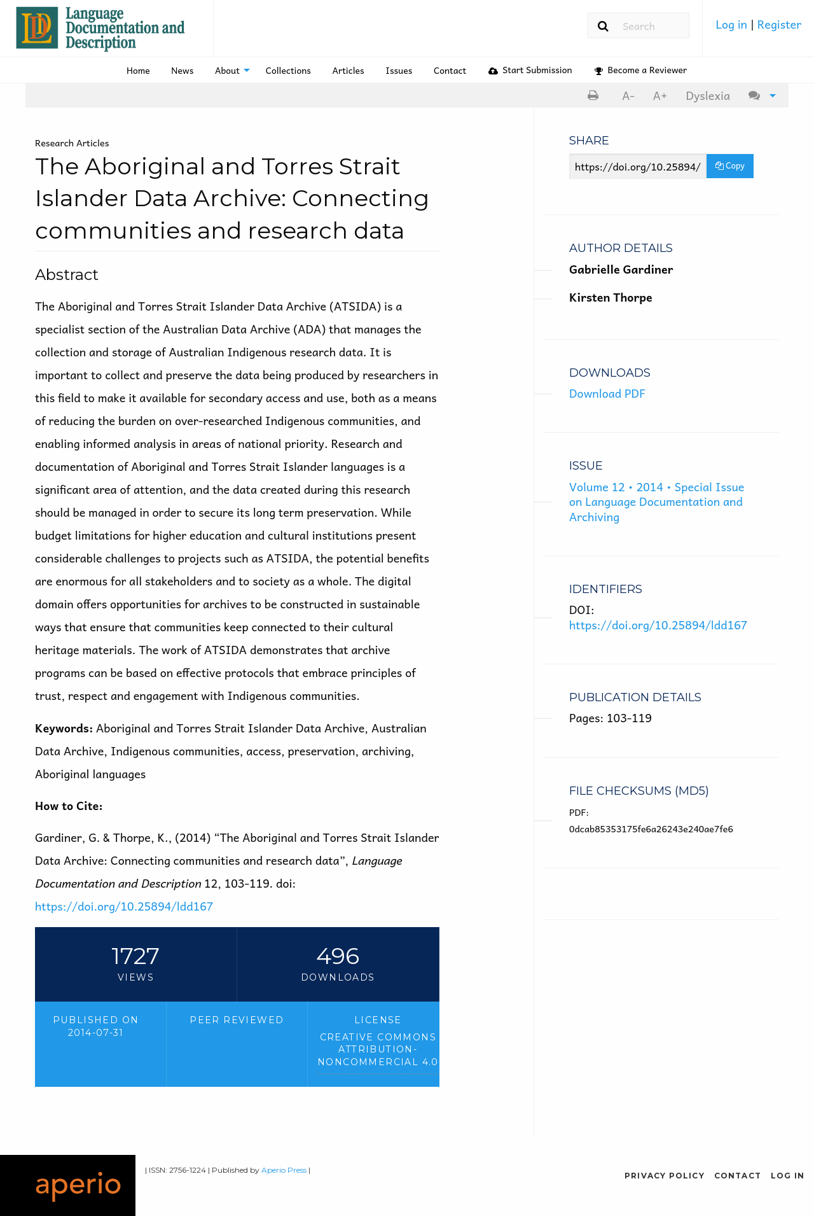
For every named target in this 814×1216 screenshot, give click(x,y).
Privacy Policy (664, 1175)
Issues (398, 70)
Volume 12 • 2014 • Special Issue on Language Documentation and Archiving (656, 501)
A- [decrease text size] (628, 95)
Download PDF (607, 393)
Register (779, 24)
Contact (450, 70)
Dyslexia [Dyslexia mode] (708, 95)
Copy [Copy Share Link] (730, 165)
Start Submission (530, 69)
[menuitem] (758, 29)
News (182, 70)
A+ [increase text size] (660, 95)
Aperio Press (284, 1170)
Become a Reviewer (641, 69)
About (227, 70)
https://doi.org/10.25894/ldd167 (124, 906)
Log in (732, 24)
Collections (288, 70)
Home (138, 70)
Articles (348, 70)
